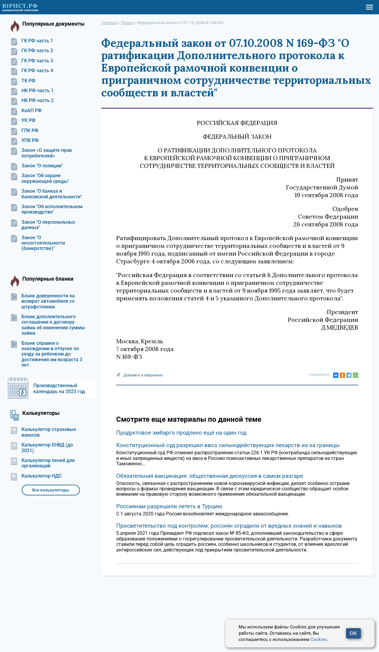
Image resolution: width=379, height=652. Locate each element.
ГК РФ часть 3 (31, 61)
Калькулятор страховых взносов (43, 432)
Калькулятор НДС (36, 476)
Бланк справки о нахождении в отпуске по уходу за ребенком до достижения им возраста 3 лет (46, 354)
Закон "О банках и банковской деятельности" (46, 194)
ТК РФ (22, 81)
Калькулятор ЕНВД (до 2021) (41, 447)
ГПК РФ (24, 130)
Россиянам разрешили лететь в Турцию (169, 506)
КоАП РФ (26, 110)
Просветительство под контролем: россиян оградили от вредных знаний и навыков (229, 525)
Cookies (318, 639)
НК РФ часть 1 (32, 90)
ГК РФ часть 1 (31, 41)
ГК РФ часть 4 (31, 70)
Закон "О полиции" (36, 166)
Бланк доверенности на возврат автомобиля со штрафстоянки (42, 301)
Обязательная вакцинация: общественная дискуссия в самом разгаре (209, 475)
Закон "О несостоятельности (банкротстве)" (37, 243)
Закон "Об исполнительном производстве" (46, 209)
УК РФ (22, 120)
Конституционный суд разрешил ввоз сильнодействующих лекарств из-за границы (228, 445)
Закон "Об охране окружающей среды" (39, 178)
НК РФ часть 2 (32, 100)
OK (353, 633)
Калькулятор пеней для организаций (42, 463)
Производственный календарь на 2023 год (59, 388)
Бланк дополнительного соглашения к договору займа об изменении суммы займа (47, 325)
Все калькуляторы (50, 490)
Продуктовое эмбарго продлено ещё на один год (181, 432)
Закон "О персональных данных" (42, 225)
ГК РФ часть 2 (31, 50)
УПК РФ (24, 140)
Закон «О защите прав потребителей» (41, 153)
